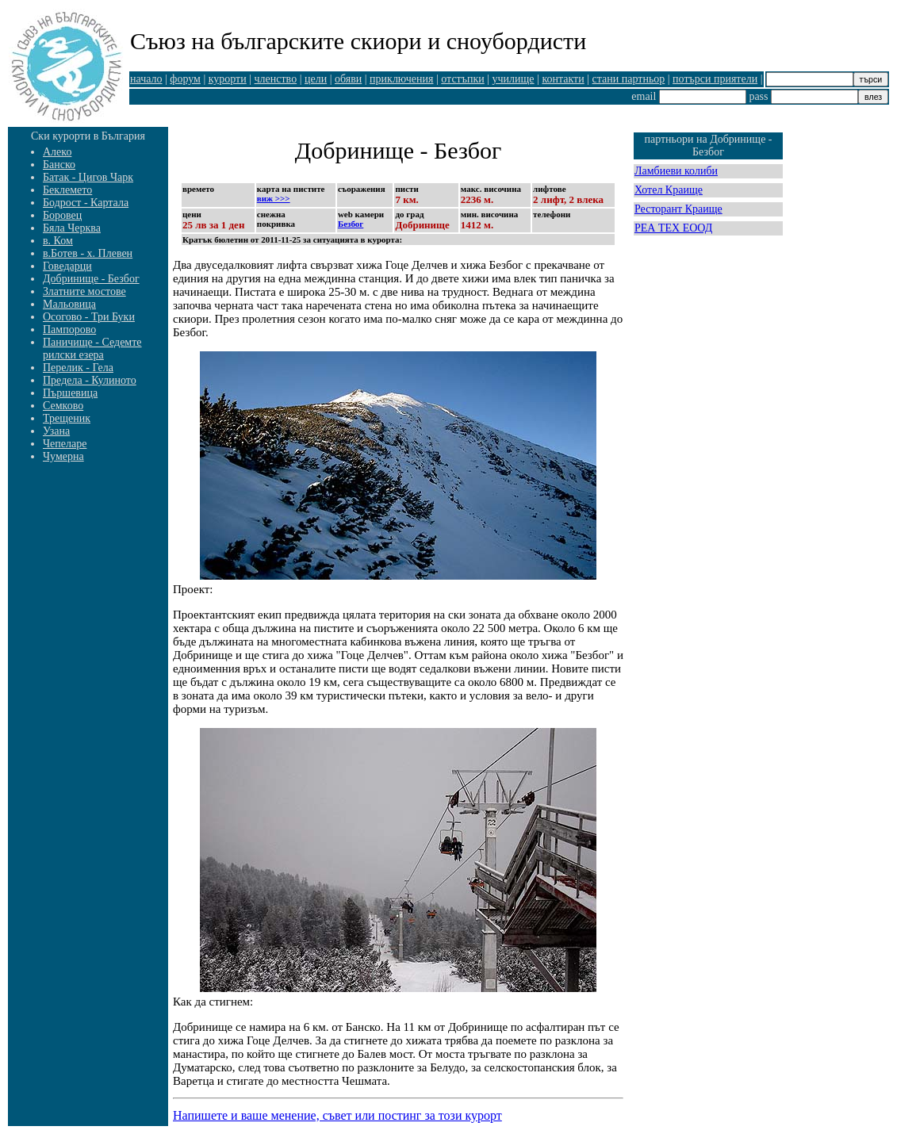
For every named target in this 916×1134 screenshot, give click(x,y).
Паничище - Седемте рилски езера (92, 348)
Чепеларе (64, 444)
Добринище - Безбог (91, 279)
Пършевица (70, 393)
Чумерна (63, 456)
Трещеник (66, 418)
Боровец (62, 215)
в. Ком (58, 241)
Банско (59, 164)
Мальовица (69, 304)
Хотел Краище (668, 190)
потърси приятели (715, 79)
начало (146, 79)
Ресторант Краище (678, 209)
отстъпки (462, 79)
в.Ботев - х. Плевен (87, 253)
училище (513, 79)
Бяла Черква (72, 228)
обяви (348, 79)
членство (276, 79)
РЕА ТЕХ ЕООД (673, 228)
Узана (56, 431)
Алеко (57, 152)
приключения (401, 79)
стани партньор (628, 79)
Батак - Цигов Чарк (88, 177)
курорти (228, 79)
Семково (63, 406)
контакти (563, 79)
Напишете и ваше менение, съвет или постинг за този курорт (337, 1115)
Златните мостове (84, 291)
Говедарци (67, 266)
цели (316, 79)
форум (185, 79)
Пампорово (69, 329)
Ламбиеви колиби (676, 171)
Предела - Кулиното (89, 380)
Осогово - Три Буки (89, 317)
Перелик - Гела (78, 368)
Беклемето (67, 190)
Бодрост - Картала (85, 203)
